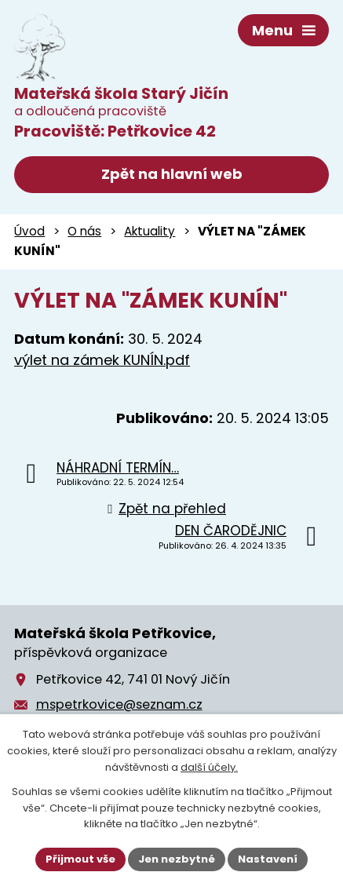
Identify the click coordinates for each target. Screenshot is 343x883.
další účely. (209, 767)
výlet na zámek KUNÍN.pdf (102, 360)
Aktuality (149, 231)
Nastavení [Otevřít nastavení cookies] (267, 859)
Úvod (29, 231)
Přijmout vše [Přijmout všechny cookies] (80, 859)
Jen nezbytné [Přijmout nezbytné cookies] (176, 859)
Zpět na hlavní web (172, 174)
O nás (84, 231)
